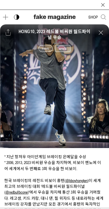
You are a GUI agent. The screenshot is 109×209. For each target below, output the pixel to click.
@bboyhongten (76, 180)
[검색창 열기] (103, 17)
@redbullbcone (17, 192)
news (45, 48)
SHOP (93, 17)
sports (63, 48)
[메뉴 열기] (5, 17)
